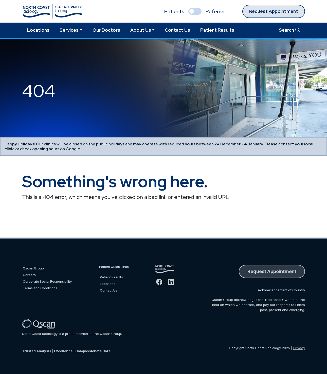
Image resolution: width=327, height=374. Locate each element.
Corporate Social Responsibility (47, 281)
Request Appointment (273, 11)
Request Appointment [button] (271, 271)
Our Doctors (106, 30)
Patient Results (217, 30)
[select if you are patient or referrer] (195, 11)
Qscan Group (33, 268)
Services (69, 30)
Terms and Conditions (40, 288)
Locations (38, 30)
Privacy (299, 348)
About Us (140, 30)
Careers (29, 275)
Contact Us (177, 30)
